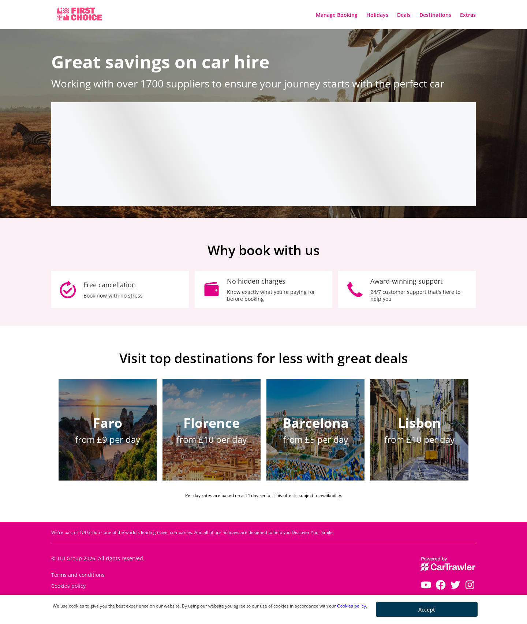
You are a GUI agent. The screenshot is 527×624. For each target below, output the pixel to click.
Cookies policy (351, 606)
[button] (427, 609)
